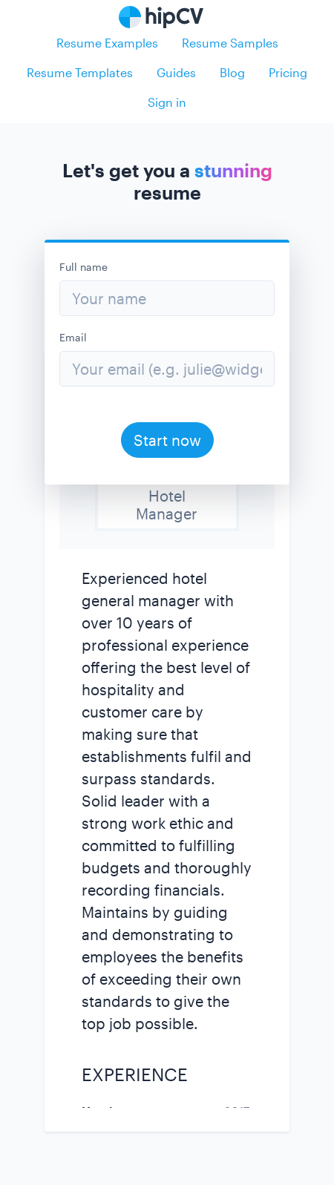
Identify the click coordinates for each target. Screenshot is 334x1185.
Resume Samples (230, 43)
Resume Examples (107, 43)
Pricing (288, 72)
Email (73, 337)
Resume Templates (80, 72)
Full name (83, 266)
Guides (176, 72)
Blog (232, 72)
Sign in (167, 102)
